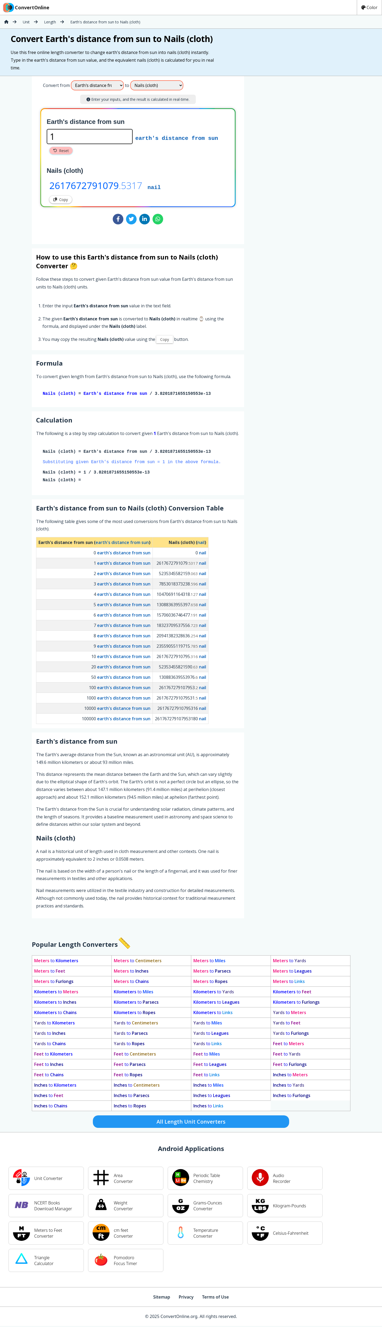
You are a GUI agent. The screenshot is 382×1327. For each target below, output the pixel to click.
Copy (60, 199)
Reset (61, 150)
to (56, 962)
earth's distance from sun (176, 137)
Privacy (186, 1298)
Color (369, 7)
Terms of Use (215, 1298)
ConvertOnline (25, 7)
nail (154, 187)
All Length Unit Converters (191, 1122)
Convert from (56, 85)
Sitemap (161, 1298)
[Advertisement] (288, 158)
